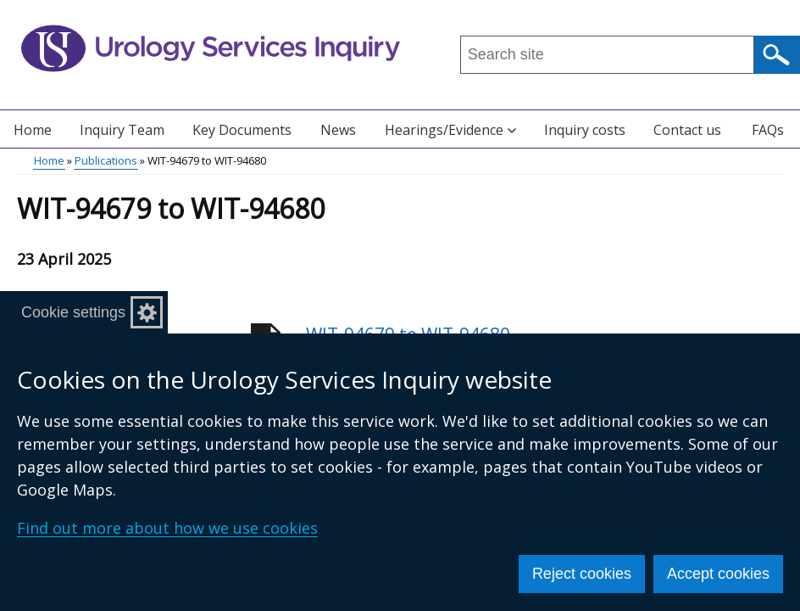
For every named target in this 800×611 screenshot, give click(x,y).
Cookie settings (73, 312)
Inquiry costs (584, 130)
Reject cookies (581, 573)
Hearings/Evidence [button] (450, 130)
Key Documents (242, 130)
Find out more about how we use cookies (167, 528)
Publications (106, 160)
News (338, 130)
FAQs (768, 130)
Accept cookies (718, 573)
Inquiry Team (122, 130)
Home (33, 130)
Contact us (687, 130)
